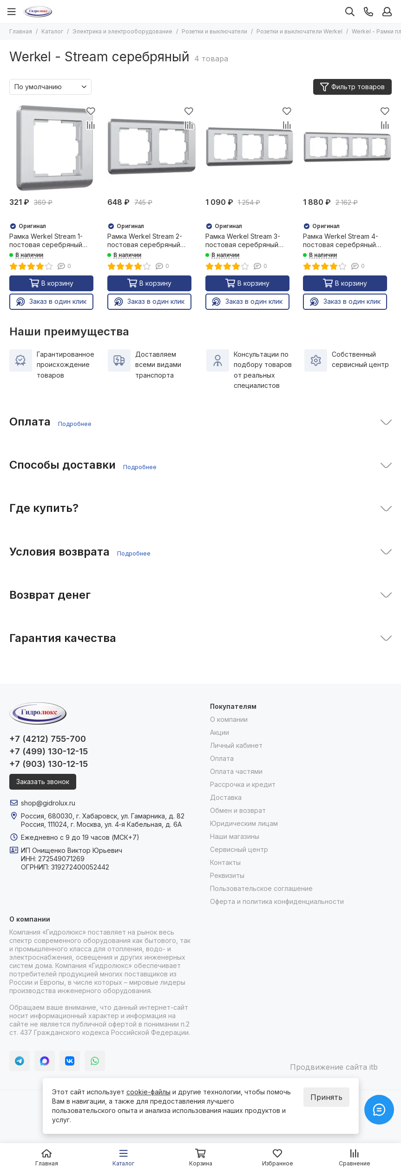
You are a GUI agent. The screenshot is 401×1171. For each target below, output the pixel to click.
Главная (20, 31)
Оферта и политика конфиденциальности (277, 901)
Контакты (225, 862)
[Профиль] (387, 11)
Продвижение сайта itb (334, 1067)
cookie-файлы (148, 1092)
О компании (229, 719)
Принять (326, 1097)
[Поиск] (350, 11)
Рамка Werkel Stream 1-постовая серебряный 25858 (46, 240)
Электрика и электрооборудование (122, 31)
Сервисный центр (239, 849)
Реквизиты (227, 875)
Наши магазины (234, 836)
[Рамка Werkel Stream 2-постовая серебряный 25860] (151, 148)
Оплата (222, 758)
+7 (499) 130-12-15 (48, 751)
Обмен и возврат (238, 810)
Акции (219, 732)
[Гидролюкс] (37, 11)
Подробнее (75, 423)
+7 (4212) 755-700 (47, 739)
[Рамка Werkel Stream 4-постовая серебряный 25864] (347, 148)
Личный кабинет (236, 745)
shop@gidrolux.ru (48, 803)
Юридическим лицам (244, 823)
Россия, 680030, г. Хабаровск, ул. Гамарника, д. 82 (102, 816)
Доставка (226, 797)
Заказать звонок (42, 781)
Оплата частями (236, 771)
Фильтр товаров (352, 87)
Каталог (52, 31)
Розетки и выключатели (214, 31)
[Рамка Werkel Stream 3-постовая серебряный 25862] (249, 148)
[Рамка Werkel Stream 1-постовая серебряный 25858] (53, 148)
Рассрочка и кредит (243, 784)
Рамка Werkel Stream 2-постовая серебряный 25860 (144, 240)
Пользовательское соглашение (261, 888)
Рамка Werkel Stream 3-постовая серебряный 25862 (242, 240)
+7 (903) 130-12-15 (48, 764)
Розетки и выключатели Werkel (299, 31)
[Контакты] (368, 11)
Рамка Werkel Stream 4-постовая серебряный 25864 (340, 240)
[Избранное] (91, 111)
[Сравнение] (91, 125)
